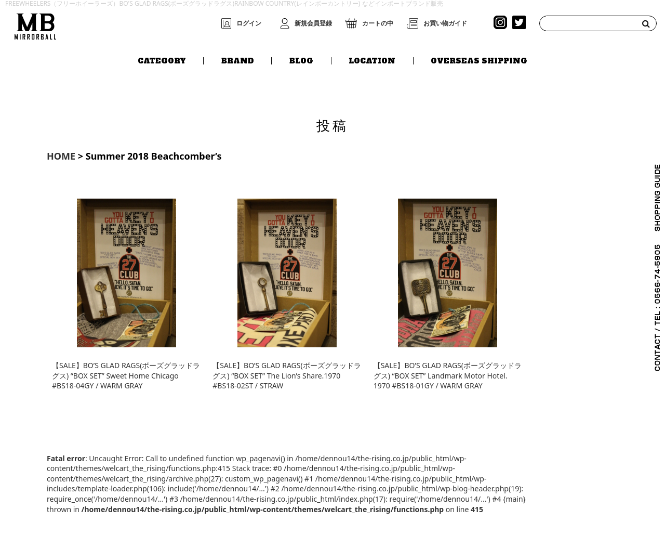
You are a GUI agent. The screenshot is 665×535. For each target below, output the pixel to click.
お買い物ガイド (445, 23)
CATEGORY (162, 60)
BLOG (301, 60)
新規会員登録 (313, 23)
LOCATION (372, 60)
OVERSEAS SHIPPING (479, 60)
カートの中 (377, 23)
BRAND (237, 60)
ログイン (248, 23)
